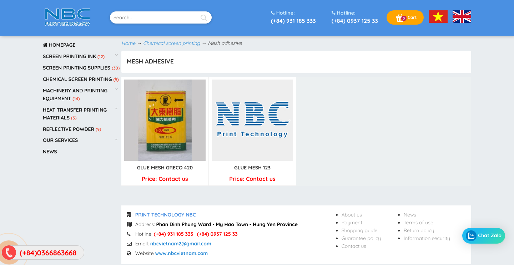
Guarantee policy (361, 238)
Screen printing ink (70, 56)
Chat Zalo (484, 235)
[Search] (204, 17)
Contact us (354, 246)
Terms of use (418, 222)
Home (128, 43)
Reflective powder (69, 129)
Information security (427, 238)
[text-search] (161, 17)
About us (352, 215)
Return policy (419, 230)
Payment (352, 222)
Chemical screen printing (78, 79)
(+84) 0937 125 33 (355, 16)
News (50, 151)
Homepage (59, 45)
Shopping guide (360, 230)
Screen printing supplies (77, 68)
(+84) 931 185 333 (293, 16)
